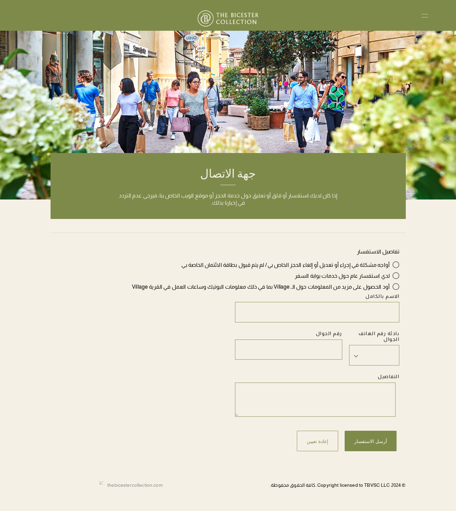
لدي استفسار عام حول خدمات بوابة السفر (342, 276)
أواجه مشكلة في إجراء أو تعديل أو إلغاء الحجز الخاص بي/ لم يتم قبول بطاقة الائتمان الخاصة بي (285, 265)
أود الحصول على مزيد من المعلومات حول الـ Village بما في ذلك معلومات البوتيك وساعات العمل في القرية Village (261, 287)
